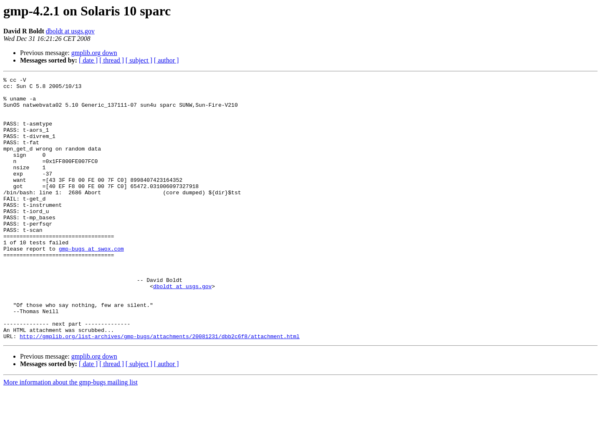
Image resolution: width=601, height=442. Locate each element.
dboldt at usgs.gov (70, 31)
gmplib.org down (94, 52)
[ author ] (166, 60)
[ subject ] (139, 60)
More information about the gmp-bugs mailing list (70, 434)
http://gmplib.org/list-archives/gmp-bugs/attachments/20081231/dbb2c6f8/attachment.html (160, 388)
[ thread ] (111, 60)
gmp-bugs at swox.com (91, 283)
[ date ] (88, 60)
